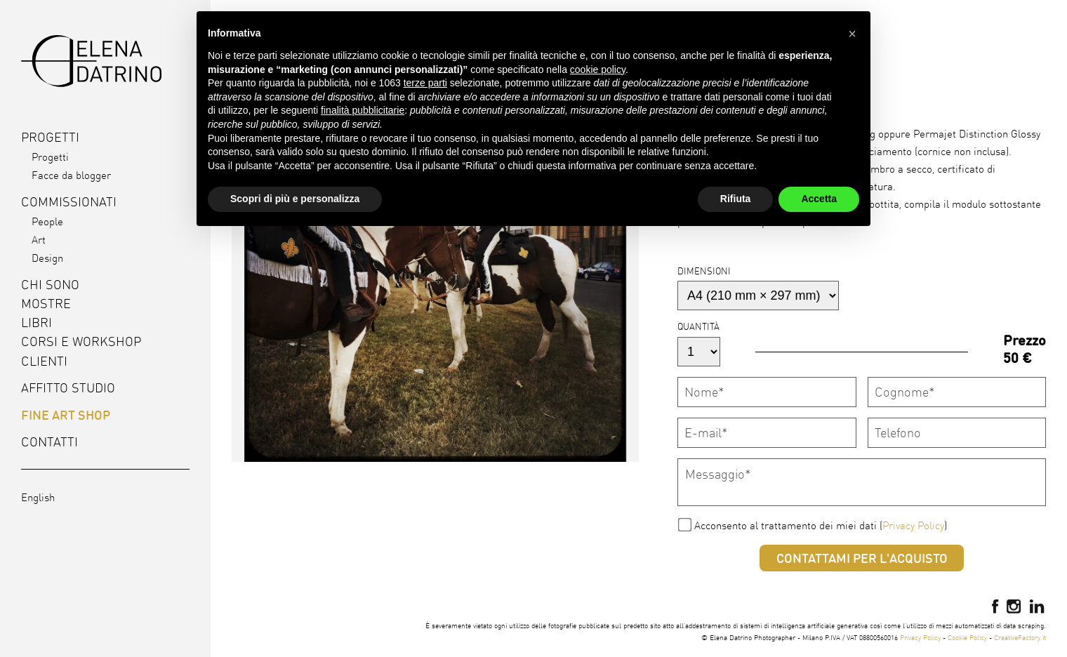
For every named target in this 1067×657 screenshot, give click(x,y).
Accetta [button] (819, 198)
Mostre (46, 304)
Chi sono (50, 285)
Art (39, 239)
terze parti (425, 82)
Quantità (698, 326)
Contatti (49, 442)
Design (47, 258)
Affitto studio (68, 388)
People (47, 221)
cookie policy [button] (597, 69)
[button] (852, 33)
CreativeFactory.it (1020, 637)
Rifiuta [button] (735, 198)
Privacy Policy (913, 525)
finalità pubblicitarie (362, 110)
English (38, 497)
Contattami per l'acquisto (862, 558)
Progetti (50, 157)
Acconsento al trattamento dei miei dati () (820, 525)
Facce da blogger (71, 175)
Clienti (44, 361)
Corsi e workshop (81, 341)
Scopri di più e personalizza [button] (294, 198)
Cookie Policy (967, 637)
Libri (36, 322)
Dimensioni (704, 271)
